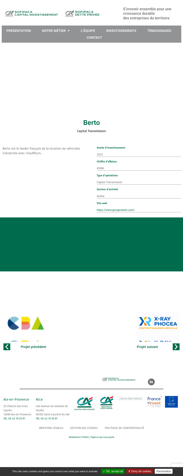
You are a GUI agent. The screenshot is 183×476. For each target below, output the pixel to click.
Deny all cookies (139, 471)
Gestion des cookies (84, 430)
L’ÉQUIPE (88, 31)
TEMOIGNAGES (159, 31)
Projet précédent (33, 349)
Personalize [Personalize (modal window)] (163, 471)
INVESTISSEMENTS (121, 31)
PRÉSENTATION (18, 31)
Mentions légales (51, 430)
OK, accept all (113, 471)
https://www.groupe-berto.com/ (116, 210)
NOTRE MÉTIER (56, 30)
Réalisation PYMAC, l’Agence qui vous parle (91, 439)
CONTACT (94, 37)
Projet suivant (147, 349)
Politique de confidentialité (124, 430)
